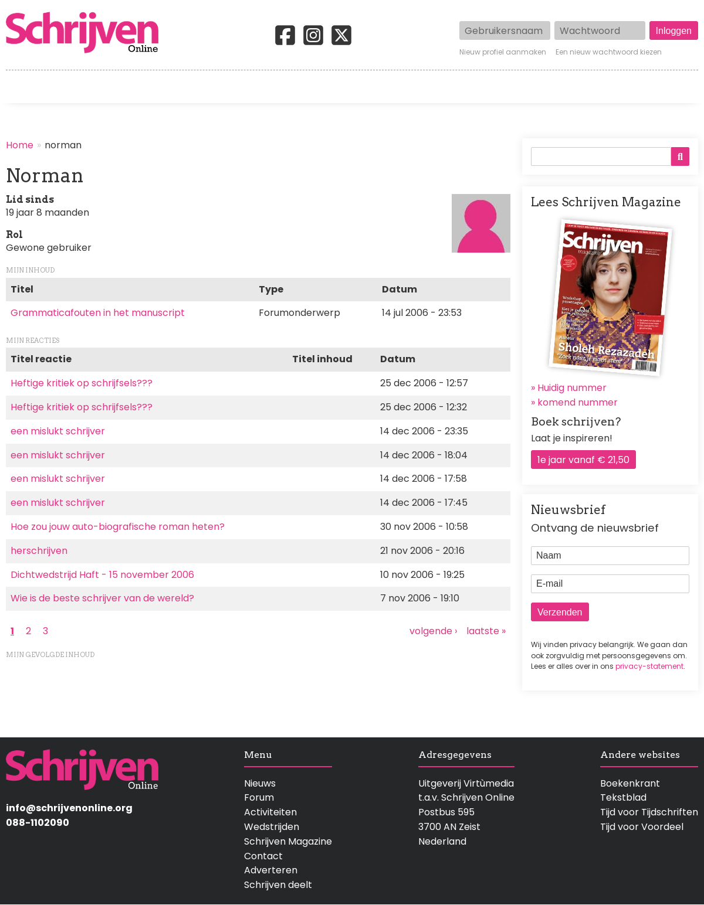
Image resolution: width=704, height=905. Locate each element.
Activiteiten (419, 86)
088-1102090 (37, 822)
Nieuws (260, 783)
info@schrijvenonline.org (69, 808)
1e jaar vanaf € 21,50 (583, 460)
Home (20, 86)
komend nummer (577, 402)
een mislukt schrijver (58, 431)
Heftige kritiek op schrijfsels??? (82, 383)
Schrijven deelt (278, 885)
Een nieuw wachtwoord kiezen (609, 52)
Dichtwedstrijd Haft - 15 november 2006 (102, 574)
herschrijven (39, 550)
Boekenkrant (630, 783)
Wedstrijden (313, 86)
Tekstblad (623, 797)
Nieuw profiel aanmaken (502, 52)
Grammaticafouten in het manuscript (98, 312)
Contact (679, 86)
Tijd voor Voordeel (641, 826)
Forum (259, 797)
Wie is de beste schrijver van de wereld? (102, 598)
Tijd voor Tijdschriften (649, 812)
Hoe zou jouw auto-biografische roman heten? (118, 526)
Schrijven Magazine (288, 841)
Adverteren (270, 870)
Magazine (519, 86)
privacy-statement (649, 666)
